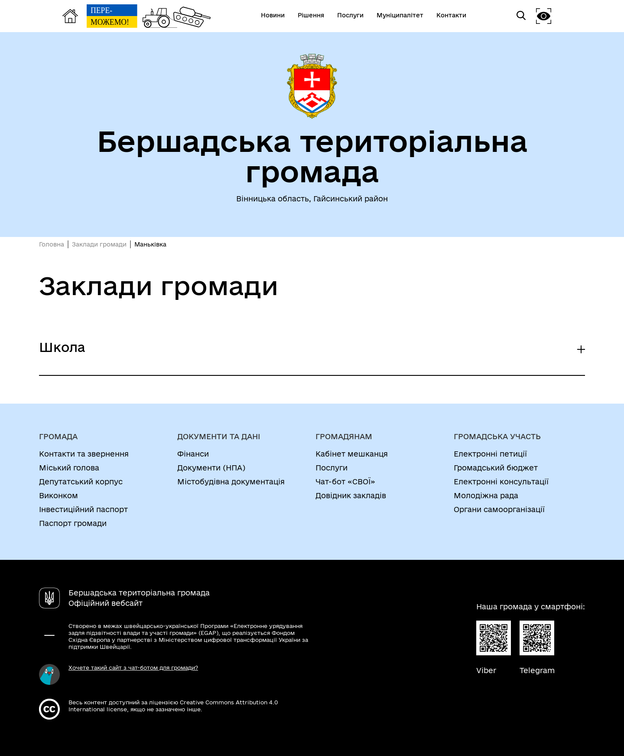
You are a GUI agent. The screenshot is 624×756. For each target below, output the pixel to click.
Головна (51, 244)
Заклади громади (99, 244)
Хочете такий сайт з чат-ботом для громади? (133, 667)
